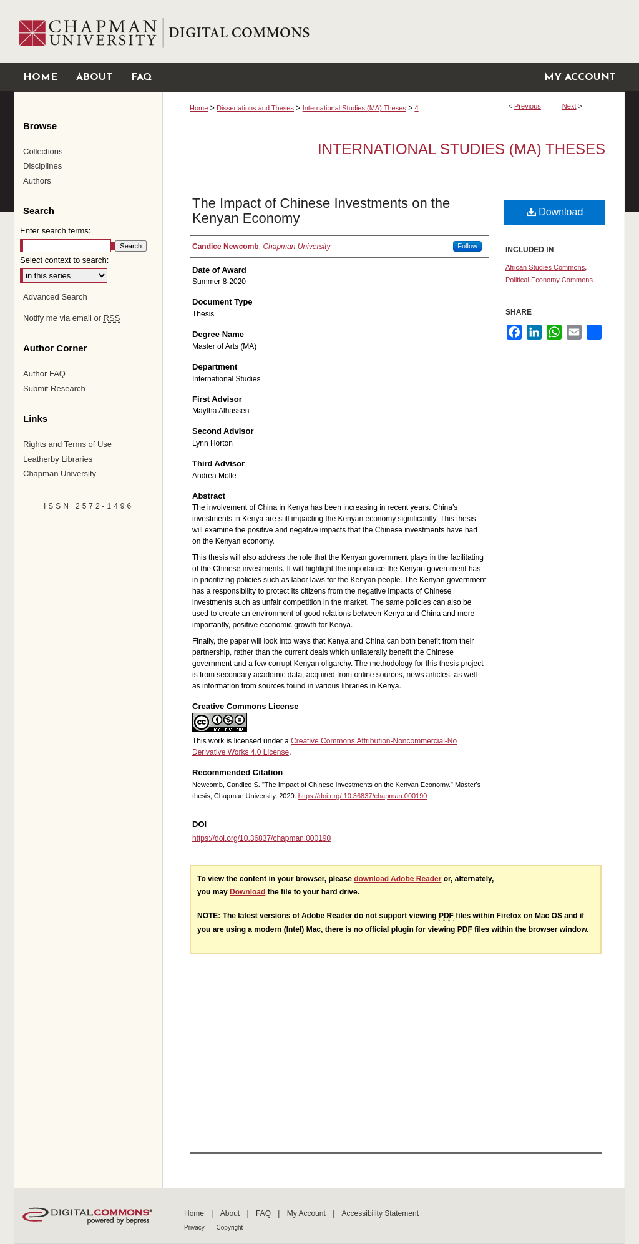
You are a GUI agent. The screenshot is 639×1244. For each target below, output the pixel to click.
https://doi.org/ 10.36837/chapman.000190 (362, 796)
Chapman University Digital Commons (393, 31)
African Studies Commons (545, 267)
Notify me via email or (71, 318)
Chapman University (59, 473)
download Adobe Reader (397, 878)
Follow (467, 246)
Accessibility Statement (380, 1213)
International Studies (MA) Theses (354, 108)
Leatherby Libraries (57, 459)
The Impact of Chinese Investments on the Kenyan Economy (321, 210)
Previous (527, 106)
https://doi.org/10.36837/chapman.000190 (261, 838)
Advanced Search (55, 296)
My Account (307, 1213)
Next (569, 106)
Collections (43, 151)
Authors (37, 180)
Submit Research (54, 388)
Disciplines (42, 165)
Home (199, 108)
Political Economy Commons (549, 279)
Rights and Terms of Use (67, 444)
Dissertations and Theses (255, 108)
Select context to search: (64, 260)
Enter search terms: (55, 230)
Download (555, 212)
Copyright (230, 1227)
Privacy (195, 1227)
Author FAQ (44, 373)
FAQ (264, 1213)
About (231, 1213)
